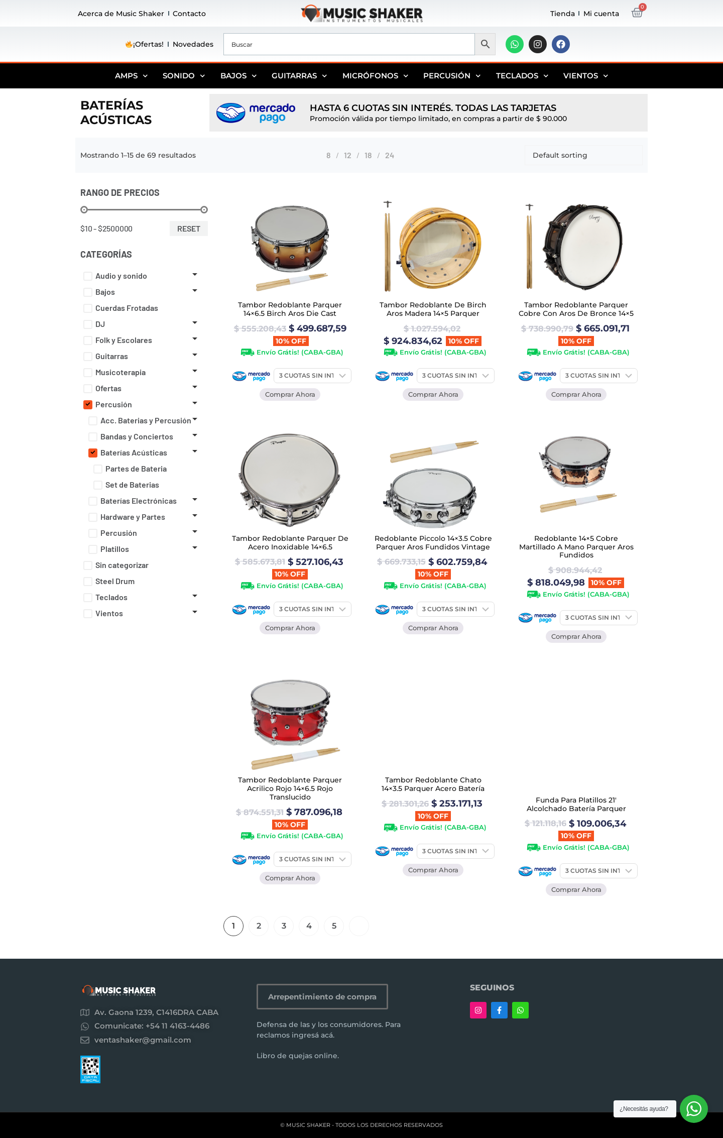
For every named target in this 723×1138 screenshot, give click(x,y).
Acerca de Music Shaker (121, 13)
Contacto (189, 13)
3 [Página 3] (284, 926)
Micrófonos (375, 75)
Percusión (452, 75)
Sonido (184, 75)
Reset (188, 228)
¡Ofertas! (145, 44)
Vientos (586, 75)
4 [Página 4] (309, 926)
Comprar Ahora (290, 394)
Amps (131, 75)
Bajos (238, 75)
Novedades (193, 44)
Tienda (562, 13)
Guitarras (299, 75)
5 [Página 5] (334, 926)
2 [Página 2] (259, 926)
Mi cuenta (601, 13)
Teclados (522, 75)
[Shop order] (584, 155)
